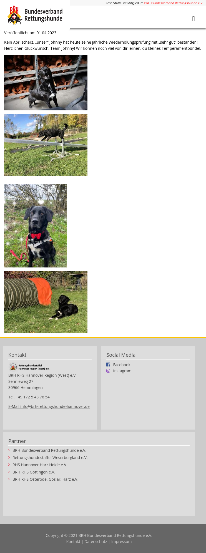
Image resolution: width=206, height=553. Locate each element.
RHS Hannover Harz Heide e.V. (39, 465)
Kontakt (73, 541)
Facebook (121, 364)
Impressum (121, 541)
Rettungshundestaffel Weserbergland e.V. (49, 458)
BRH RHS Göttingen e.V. (33, 472)
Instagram (122, 370)
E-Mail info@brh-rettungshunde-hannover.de (49, 406)
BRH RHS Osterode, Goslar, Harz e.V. (45, 479)
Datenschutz (95, 541)
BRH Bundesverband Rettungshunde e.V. (173, 3)
